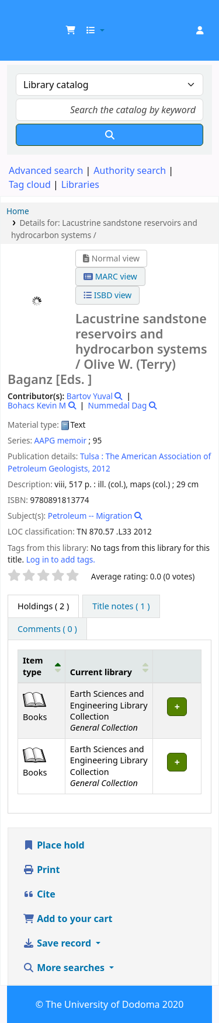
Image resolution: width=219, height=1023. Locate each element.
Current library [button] (101, 672)
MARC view (110, 276)
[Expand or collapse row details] (177, 711)
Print (41, 869)
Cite (39, 894)
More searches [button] (65, 967)
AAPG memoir (60, 440)
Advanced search (46, 170)
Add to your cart (68, 918)
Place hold (54, 845)
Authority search (129, 170)
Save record (58, 943)
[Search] (109, 135)
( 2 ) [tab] (43, 606)
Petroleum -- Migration (90, 515)
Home (17, 211)
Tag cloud (30, 184)
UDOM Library (22, 17)
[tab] (120, 606)
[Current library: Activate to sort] (109, 666)
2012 (101, 468)
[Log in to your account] (200, 30)
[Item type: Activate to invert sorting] (41, 666)
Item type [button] (33, 666)
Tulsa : (91, 456)
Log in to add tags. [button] (60, 559)
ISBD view (107, 295)
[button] (71, 30)
